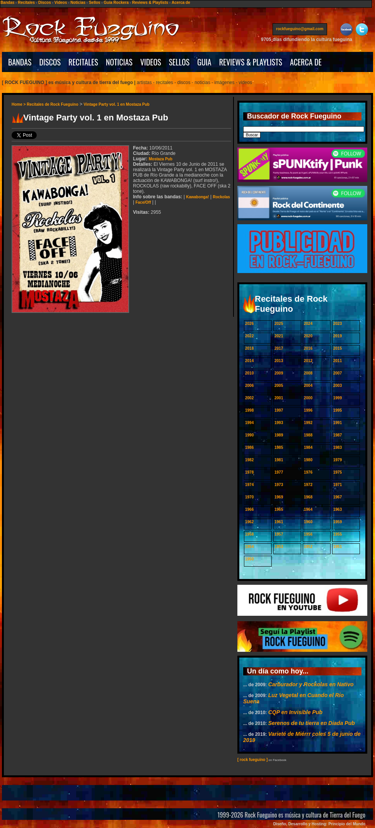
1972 (308, 485)
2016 (308, 348)
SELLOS (179, 62)
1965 (278, 509)
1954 (249, 547)
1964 (308, 509)
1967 (337, 497)
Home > (19, 104)
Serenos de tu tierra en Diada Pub (311, 723)
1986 (249, 447)
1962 (249, 522)
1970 (249, 497)
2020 (308, 336)
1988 (308, 435)
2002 (249, 398)
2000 (308, 398)
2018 (249, 348)
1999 (337, 398)
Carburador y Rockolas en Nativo (311, 684)
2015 (337, 348)
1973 (278, 485)
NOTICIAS (119, 62)
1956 (308, 534)
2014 (249, 361)
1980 (308, 460)
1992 (308, 423)
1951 (337, 547)
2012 (308, 361)
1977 (278, 472)
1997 (278, 410)
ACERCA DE (306, 62)
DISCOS (50, 62)
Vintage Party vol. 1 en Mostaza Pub (116, 104)
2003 (337, 385)
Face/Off (143, 202)
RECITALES (83, 62)
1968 (308, 497)
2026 (249, 323)
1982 (249, 460)
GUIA (204, 62)
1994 (249, 423)
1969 (278, 497)
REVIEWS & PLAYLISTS (250, 62)
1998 (249, 410)
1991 (337, 423)
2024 (308, 323)
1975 (337, 472)
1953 (278, 547)
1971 (337, 485)
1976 (308, 472)
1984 (308, 447)
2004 (308, 385)
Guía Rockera (116, 2)
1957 (278, 534)
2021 (278, 336)
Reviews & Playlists (150, 2)
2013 (278, 361)
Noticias (77, 2)
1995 (337, 410)
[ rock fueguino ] (252, 760)
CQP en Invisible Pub (295, 712)
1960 (308, 522)
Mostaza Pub (160, 159)
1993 (278, 423)
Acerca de (181, 2)
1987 (337, 435)
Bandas (7, 2)
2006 (249, 385)
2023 (337, 323)
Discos (44, 2)
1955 (337, 534)
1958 (249, 534)
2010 (249, 373)
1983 (337, 447)
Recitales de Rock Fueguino (52, 104)
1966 (249, 509)
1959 (337, 522)
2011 (337, 361)
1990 (249, 435)
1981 (278, 460)
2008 (308, 373)
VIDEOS (150, 62)
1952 (308, 547)
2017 (278, 348)
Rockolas (221, 197)
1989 (278, 435)
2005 (278, 385)
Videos (61, 2)
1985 (278, 447)
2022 (249, 336)
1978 (249, 472)
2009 (278, 373)
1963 (337, 509)
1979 (337, 460)
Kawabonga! (197, 197)
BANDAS (20, 62)
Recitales (26, 2)
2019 (337, 336)
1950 (249, 559)
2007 (337, 373)
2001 (278, 398)
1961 (278, 522)
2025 (278, 323)
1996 (308, 410)
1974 (249, 485)
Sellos (94, 2)
